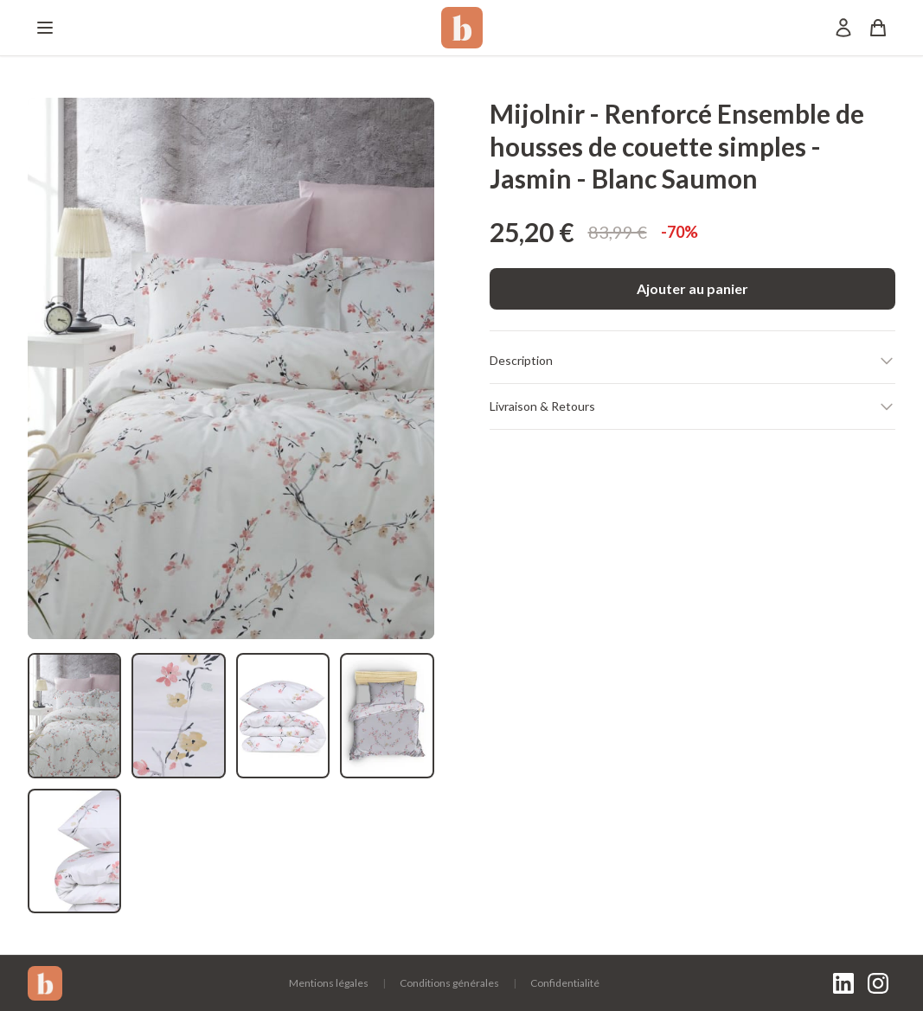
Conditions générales (449, 982)
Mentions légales (329, 982)
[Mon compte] (843, 27)
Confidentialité (564, 982)
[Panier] (878, 27)
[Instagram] (878, 983)
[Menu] (45, 27)
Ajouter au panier (692, 288)
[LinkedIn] (843, 983)
